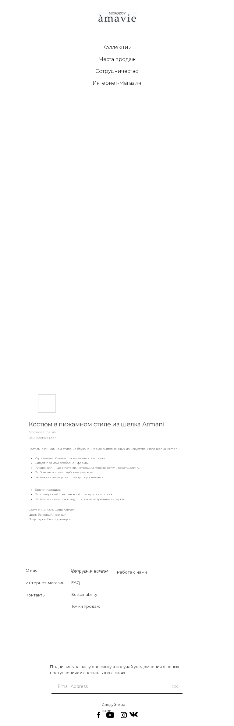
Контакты (35, 595)
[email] (106, 686)
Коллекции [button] (117, 47)
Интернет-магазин (45, 582)
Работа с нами (132, 572)
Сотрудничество (117, 71)
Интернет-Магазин (117, 83)
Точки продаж (85, 606)
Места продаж (117, 59)
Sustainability (84, 594)
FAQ (75, 582)
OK (175, 686)
